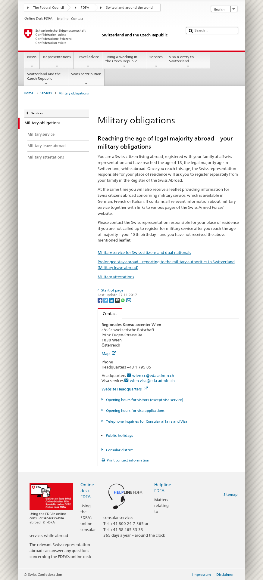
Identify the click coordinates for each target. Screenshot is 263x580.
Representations (57, 61)
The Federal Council (48, 8)
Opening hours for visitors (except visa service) (144, 399)
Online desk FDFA (87, 490)
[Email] (128, 300)
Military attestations (116, 276)
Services (155, 61)
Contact (107, 313)
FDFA (85, 8)
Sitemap (230, 494)
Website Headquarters (125, 389)
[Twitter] (106, 300)
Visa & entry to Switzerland (188, 61)
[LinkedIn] (112, 300)
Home (28, 93)
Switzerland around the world (129, 8)
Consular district (119, 450)
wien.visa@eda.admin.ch (152, 380)
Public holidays (119, 435)
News (31, 61)
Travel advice (88, 61)
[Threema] (118, 300)
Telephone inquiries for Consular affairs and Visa (146, 421)
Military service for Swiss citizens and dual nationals (144, 252)
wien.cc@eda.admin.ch (153, 375)
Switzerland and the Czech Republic (46, 79)
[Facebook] (100, 300)
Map (109, 353)
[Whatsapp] (123, 300)
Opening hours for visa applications (134, 410)
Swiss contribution (86, 79)
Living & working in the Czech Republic (124, 61)
